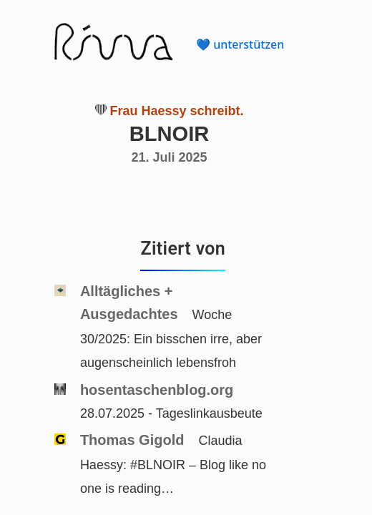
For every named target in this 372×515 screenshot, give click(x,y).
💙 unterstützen (240, 44)
